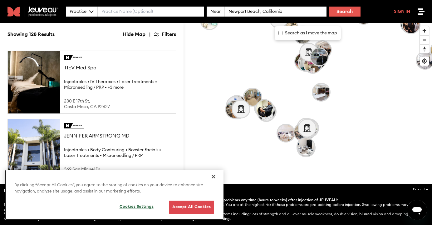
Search (344, 11)
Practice (82, 11)
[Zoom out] (424, 39)
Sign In (402, 11)
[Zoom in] (424, 30)
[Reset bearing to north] (424, 48)
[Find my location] (424, 61)
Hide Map (134, 34)
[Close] (213, 176)
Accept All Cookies (191, 207)
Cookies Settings (137, 207)
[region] (114, 195)
